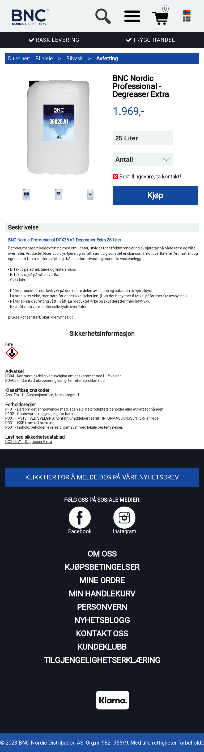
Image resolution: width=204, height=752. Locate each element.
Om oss (102, 553)
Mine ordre (102, 580)
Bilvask (74, 58)
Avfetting (107, 58)
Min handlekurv (102, 593)
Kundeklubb (102, 646)
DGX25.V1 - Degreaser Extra (28, 442)
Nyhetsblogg (102, 620)
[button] (132, 15)
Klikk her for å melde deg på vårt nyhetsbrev (102, 477)
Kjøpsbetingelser (102, 567)
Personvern (102, 607)
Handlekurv (161, 15)
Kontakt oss (102, 633)
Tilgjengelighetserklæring (102, 660)
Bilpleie (44, 58)
